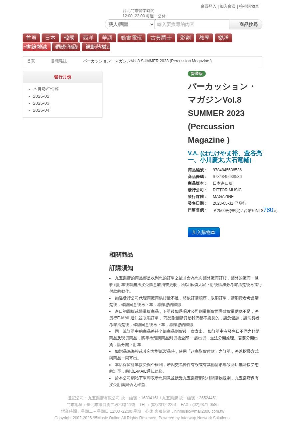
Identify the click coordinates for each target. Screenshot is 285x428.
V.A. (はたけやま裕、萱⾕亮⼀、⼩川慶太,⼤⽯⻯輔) (225, 156)
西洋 (88, 38)
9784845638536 (227, 176)
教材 (59, 47)
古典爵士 (161, 38)
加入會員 (228, 6)
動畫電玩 (131, 38)
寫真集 (108, 47)
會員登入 (208, 6)
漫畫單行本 (132, 47)
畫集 (154, 47)
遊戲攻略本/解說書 (209, 47)
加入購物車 (203, 232)
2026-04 (41, 110)
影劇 (185, 38)
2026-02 (41, 96)
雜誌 (90, 47)
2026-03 (41, 103)
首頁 (31, 38)
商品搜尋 (245, 24)
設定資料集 (175, 47)
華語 (107, 38)
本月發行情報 (35, 47)
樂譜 (223, 38)
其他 (238, 47)
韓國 (69, 38)
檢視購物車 (249, 6)
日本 (50, 38)
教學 (204, 38)
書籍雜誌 (59, 61)
